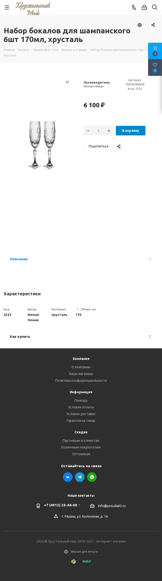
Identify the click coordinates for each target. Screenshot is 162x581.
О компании (81, 367)
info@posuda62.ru (112, 506)
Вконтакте (68, 477)
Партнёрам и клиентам (81, 440)
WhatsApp (92, 477)
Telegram (80, 477)
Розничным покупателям (81, 447)
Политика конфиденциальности (81, 380)
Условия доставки (81, 414)
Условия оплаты (81, 407)
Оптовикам (81, 454)
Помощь (81, 400)
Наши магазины (81, 374)
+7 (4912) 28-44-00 (60, 505)
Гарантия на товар (81, 421)
